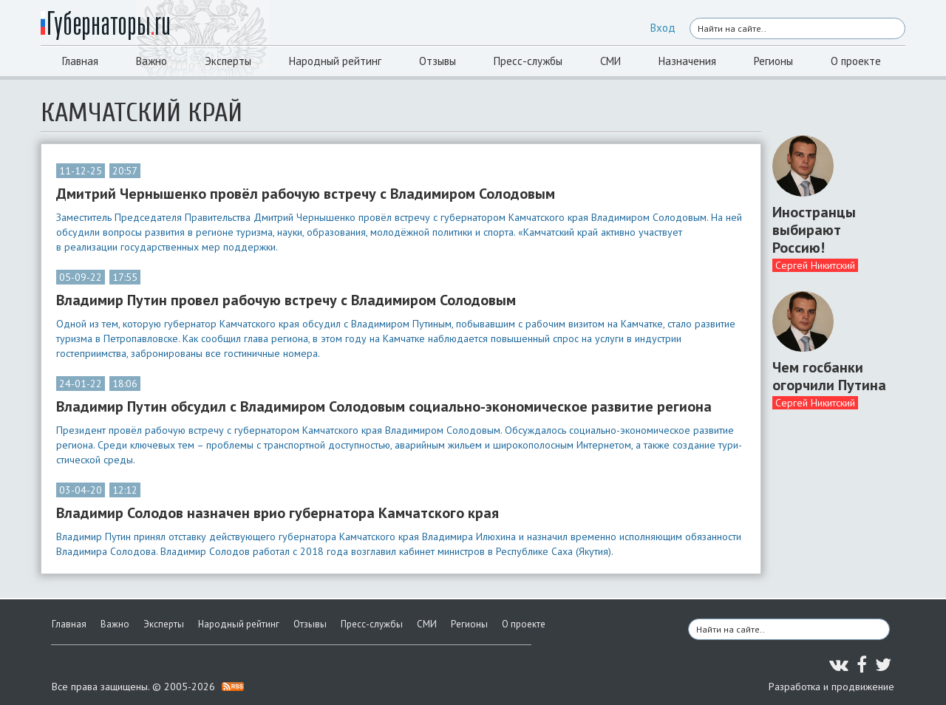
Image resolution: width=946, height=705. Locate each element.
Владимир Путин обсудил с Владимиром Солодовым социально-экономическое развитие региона (384, 406)
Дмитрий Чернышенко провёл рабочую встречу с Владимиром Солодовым (305, 193)
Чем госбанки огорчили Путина (829, 376)
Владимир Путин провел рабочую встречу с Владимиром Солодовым (286, 300)
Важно (151, 61)
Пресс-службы (528, 61)
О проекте (856, 61)
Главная (80, 61)
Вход (663, 28)
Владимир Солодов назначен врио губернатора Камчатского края (277, 513)
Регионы (773, 61)
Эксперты (228, 61)
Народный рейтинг (335, 61)
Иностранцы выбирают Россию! (814, 229)
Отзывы (437, 61)
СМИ (610, 61)
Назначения (687, 61)
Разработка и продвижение (831, 686)
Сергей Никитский (815, 265)
